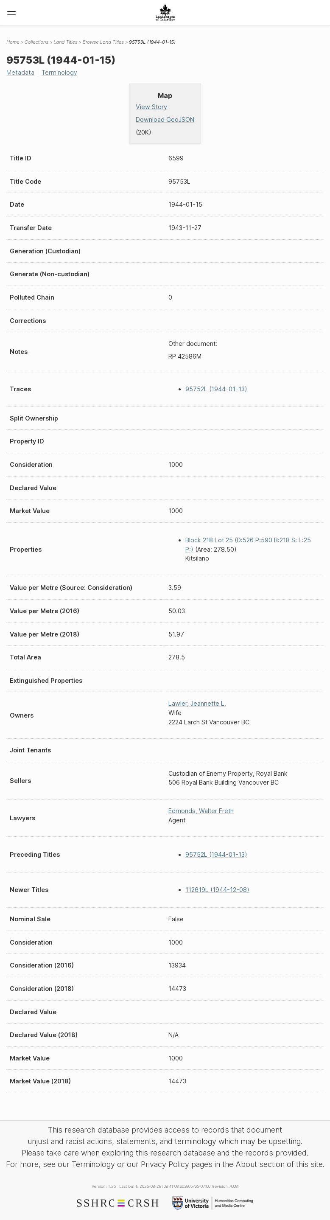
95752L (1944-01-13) (216, 389)
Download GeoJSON (165, 119)
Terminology (59, 72)
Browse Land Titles (103, 42)
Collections (36, 42)
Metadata (20, 72)
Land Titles (65, 42)
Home (13, 42)
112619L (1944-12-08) (217, 889)
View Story (151, 106)
